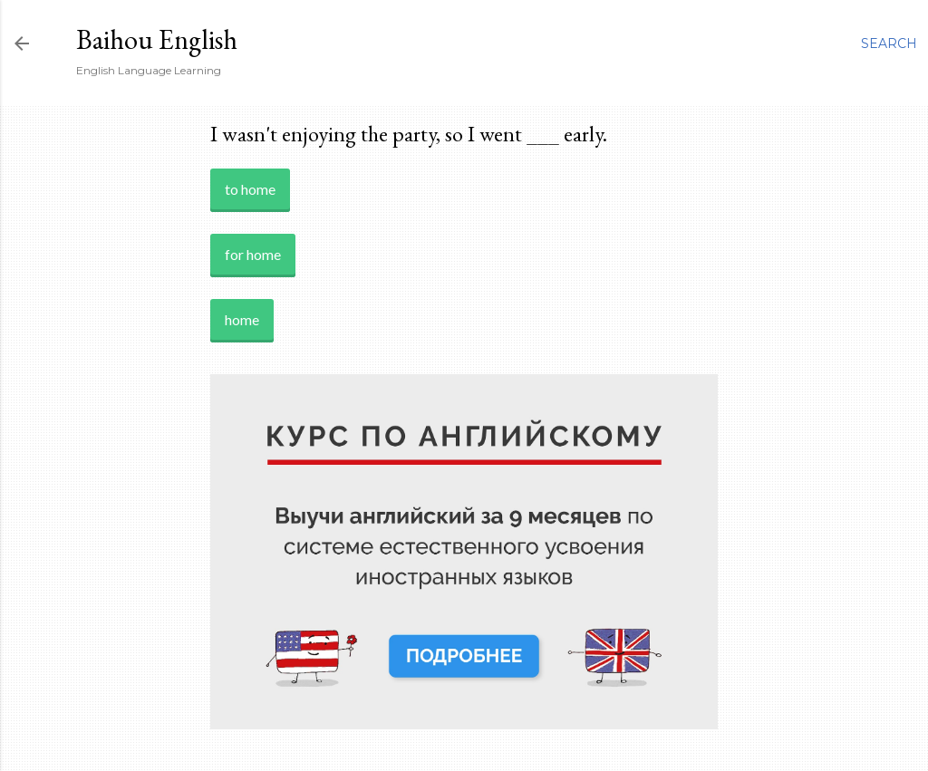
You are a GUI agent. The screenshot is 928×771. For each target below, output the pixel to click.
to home (250, 189)
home (242, 319)
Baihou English (156, 39)
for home (253, 254)
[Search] (889, 43)
